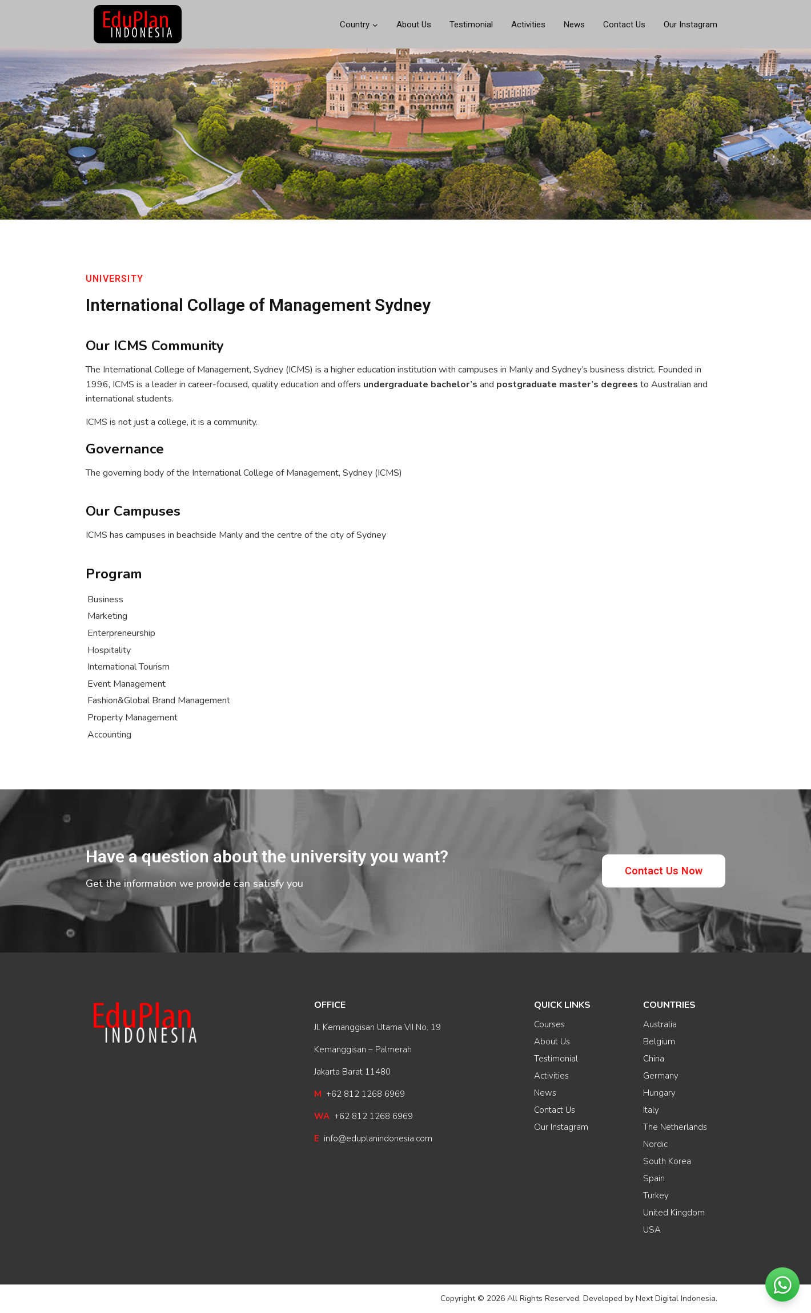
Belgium (659, 1041)
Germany (660, 1075)
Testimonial (471, 24)
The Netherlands (675, 1127)
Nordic (655, 1144)
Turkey (656, 1195)
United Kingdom (674, 1212)
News (574, 24)
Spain (654, 1178)
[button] (663, 871)
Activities (528, 24)
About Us (413, 24)
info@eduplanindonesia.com (373, 1138)
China (653, 1058)
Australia (660, 1024)
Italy (651, 1110)
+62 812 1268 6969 (359, 1094)
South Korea (667, 1161)
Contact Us (624, 24)
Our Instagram (690, 24)
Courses (549, 1024)
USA (652, 1229)
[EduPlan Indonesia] (138, 24)
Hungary (659, 1093)
